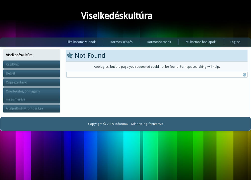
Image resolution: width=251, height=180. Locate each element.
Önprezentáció (16, 82)
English (235, 42)
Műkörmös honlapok (201, 42)
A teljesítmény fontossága (24, 108)
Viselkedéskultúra (116, 15)
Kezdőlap (12, 64)
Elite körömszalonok (81, 42)
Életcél (10, 73)
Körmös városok (159, 42)
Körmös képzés (121, 42)
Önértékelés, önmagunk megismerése (23, 95)
